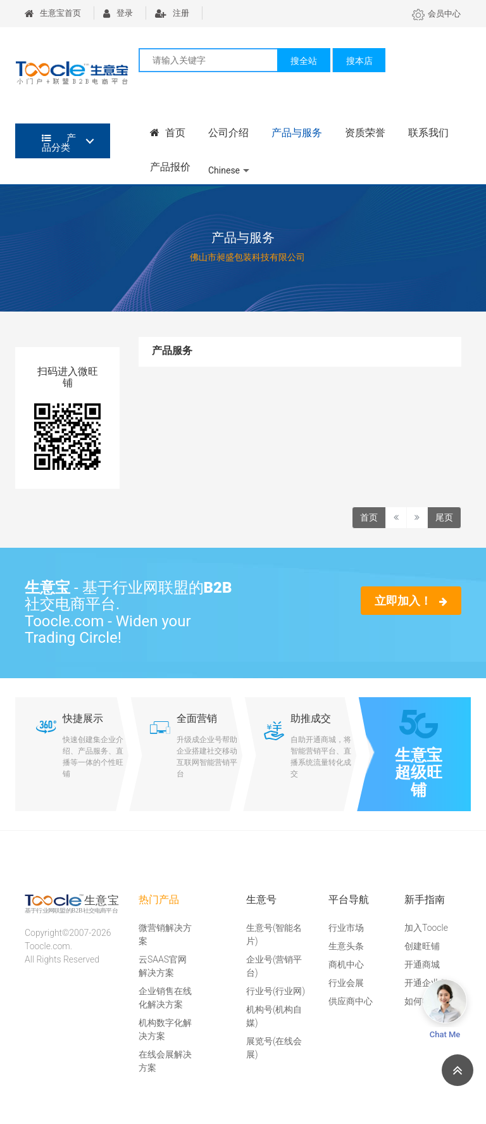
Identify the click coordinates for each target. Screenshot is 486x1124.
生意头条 (346, 946)
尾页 (444, 517)
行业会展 (346, 983)
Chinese (224, 170)
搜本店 (359, 61)
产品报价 (170, 167)
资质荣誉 (365, 133)
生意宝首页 (53, 13)
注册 (172, 13)
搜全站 (303, 61)
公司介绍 (228, 133)
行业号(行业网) (275, 991)
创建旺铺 (422, 946)
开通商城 (422, 964)
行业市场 (346, 928)
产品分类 (59, 142)
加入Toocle (426, 928)
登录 (118, 13)
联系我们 (428, 133)
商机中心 (346, 964)
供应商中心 (350, 1001)
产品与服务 (296, 133)
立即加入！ (411, 600)
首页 (167, 133)
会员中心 (436, 13)
